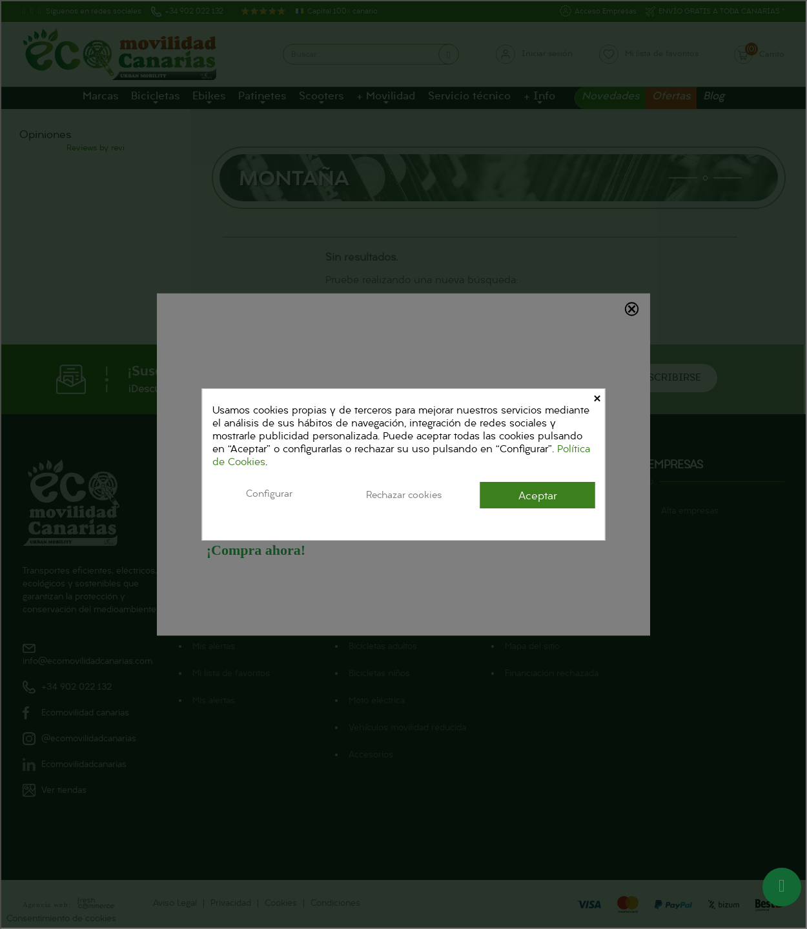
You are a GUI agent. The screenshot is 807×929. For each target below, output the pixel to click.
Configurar (269, 494)
